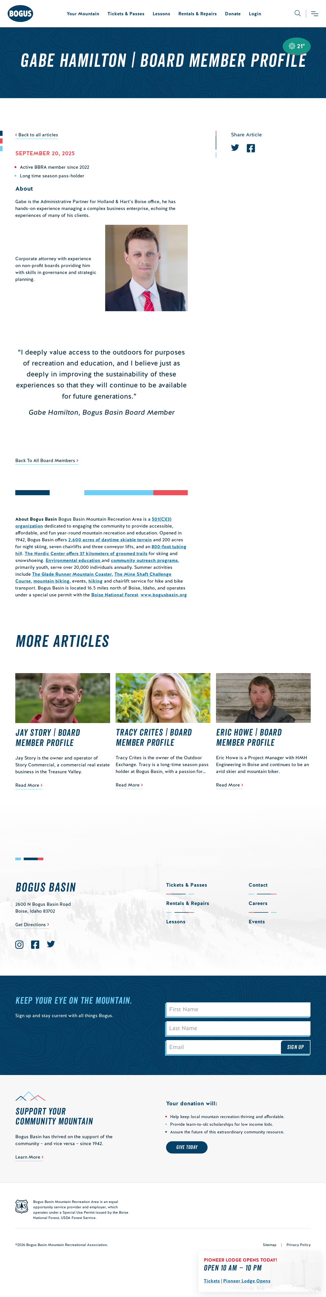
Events (257, 921)
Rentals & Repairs (197, 14)
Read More (27, 785)
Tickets (212, 1281)
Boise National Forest (114, 595)
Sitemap (270, 1244)
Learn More (27, 1157)
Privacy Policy (299, 1244)
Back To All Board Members (45, 460)
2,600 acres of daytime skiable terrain (110, 540)
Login (255, 14)
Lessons (161, 14)
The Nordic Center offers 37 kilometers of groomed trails (86, 553)
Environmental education (74, 560)
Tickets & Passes (125, 14)
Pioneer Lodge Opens (246, 1281)
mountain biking (51, 581)
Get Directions (30, 924)
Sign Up (295, 1047)
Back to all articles (38, 135)
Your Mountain (83, 14)
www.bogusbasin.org (164, 595)
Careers (258, 903)
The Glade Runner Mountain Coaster (72, 574)
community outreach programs (144, 560)
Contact (258, 885)
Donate (233, 14)
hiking (95, 581)
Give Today (186, 1147)
